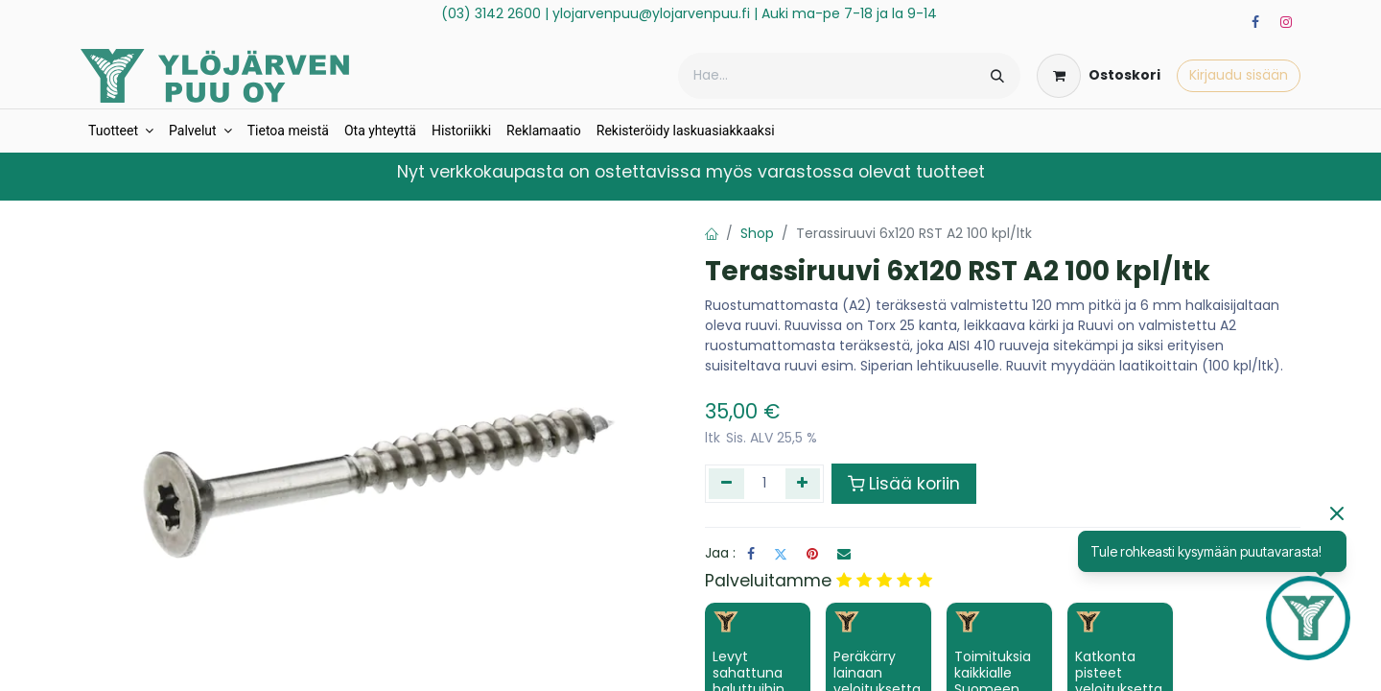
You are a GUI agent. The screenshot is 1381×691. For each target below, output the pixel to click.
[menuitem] (121, 131)
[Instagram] (1286, 22)
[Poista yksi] (726, 483)
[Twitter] (780, 553)
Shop (757, 233)
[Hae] (997, 76)
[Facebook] (1255, 22)
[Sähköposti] (844, 553)
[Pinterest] (812, 553)
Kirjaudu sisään (1238, 74)
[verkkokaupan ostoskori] (1098, 76)
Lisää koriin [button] (904, 483)
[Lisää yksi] (803, 483)
